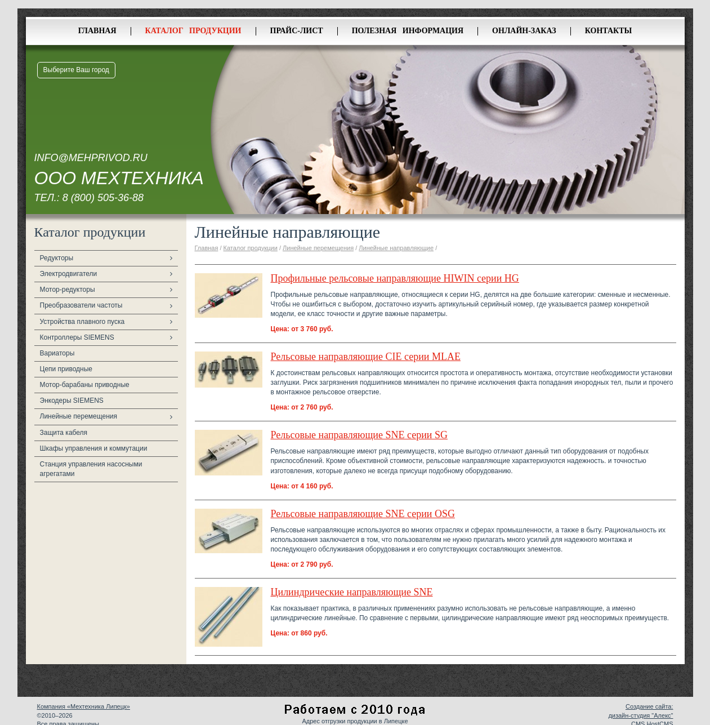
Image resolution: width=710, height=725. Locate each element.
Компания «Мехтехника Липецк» (83, 706)
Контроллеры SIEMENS (77, 337)
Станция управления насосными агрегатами (91, 469)
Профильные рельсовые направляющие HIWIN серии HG (395, 278)
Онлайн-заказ (524, 30)
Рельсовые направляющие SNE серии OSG (363, 513)
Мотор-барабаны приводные (85, 385)
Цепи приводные (66, 369)
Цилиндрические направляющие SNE (352, 592)
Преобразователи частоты (81, 305)
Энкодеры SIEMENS (72, 400)
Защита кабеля (64, 433)
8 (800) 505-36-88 (103, 197)
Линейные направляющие (396, 247)
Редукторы (57, 258)
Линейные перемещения (79, 416)
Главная (97, 30)
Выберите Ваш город (76, 70)
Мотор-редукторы (67, 289)
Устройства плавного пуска (82, 322)
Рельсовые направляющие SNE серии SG (359, 435)
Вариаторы (57, 353)
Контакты (608, 30)
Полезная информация (407, 30)
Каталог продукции (193, 30)
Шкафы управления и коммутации (94, 448)
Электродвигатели (68, 274)
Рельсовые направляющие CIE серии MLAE (366, 356)
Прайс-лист (296, 30)
